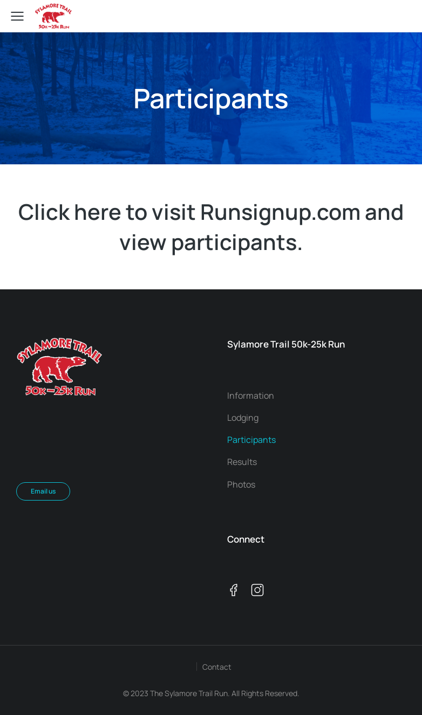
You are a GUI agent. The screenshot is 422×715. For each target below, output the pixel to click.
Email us (43, 491)
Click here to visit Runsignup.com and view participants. (211, 226)
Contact (217, 667)
